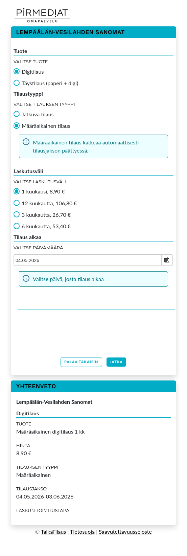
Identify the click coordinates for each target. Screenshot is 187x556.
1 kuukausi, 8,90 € (43, 191)
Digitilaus (33, 72)
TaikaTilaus (53, 531)
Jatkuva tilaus (38, 114)
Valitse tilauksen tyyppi (44, 104)
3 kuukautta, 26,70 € (46, 215)
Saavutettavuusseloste (125, 531)
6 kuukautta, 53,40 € (46, 226)
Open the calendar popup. (167, 260)
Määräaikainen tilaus (46, 126)
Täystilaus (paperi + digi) (50, 83)
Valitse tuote (31, 61)
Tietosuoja (82, 531)
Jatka (116, 362)
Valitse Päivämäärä (38, 247)
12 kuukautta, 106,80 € (49, 203)
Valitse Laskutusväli (40, 181)
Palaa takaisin (81, 362)
